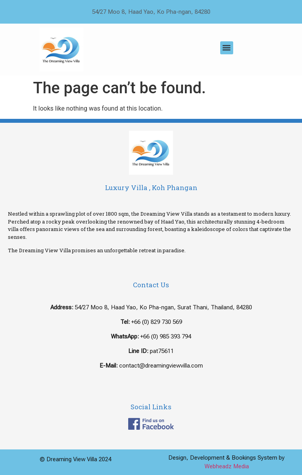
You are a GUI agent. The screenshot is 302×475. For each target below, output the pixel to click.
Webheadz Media (226, 466)
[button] (226, 47)
